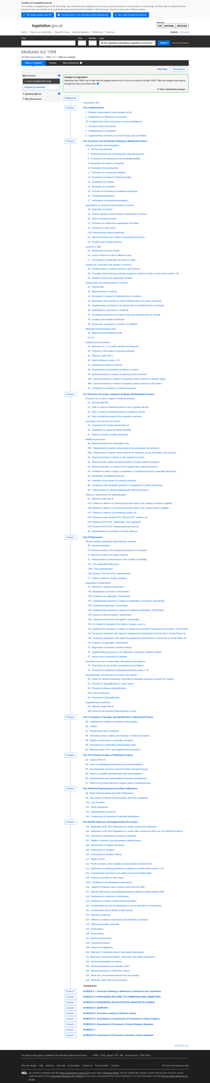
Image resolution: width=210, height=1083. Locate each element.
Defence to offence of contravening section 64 (114, 513)
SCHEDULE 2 (89, 1002)
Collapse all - (70, 98)
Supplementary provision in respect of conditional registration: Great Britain (128, 610)
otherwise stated (111, 1073)
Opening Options (31, 94)
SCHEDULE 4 (89, 1013)
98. (87, 793)
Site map (61, 1065)
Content (52, 63)
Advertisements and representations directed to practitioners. (118, 778)
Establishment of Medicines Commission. (108, 117)
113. (88, 868)
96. (87, 778)
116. (88, 887)
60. (89, 462)
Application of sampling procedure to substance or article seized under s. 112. (127, 868)
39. (89, 324)
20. (89, 219)
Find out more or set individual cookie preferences (84, 15)
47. (89, 365)
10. (89, 168)
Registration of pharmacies (98, 583)
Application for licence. (102, 209)
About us (50, 1065)
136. (88, 980)
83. (89, 697)
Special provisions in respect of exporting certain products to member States (129, 379)
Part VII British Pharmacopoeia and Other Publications (110, 788)
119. (88, 901)
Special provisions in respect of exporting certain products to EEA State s (127, 383)
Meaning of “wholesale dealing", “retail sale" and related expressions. (123, 957)
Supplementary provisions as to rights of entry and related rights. (121, 873)
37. (89, 315)
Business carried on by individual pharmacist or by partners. (119, 550)
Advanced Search (180, 43)
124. (88, 924)
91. (87, 749)
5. (86, 136)
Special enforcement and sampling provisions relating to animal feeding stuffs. (127, 892)
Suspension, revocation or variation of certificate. (114, 324)
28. (89, 269)
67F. (90, 526)
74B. (90, 596)
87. (87, 731)
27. (89, 260)
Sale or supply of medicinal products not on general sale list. (120, 407)
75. (89, 647)
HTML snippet (106, 1055)
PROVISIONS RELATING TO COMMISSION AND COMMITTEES (129, 997)
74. (89, 587)
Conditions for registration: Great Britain (111, 596)
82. (89, 688)
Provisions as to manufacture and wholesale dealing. (115, 159)
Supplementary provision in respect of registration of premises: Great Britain (129, 601)
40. (89, 333)
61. (89, 467)
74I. (89, 629)
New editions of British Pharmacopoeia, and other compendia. (118, 798)
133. (88, 966)
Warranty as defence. (100, 915)
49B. (90, 383)
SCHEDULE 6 (89, 1024)
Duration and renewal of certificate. (108, 319)
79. (89, 670)
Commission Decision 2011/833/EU (67, 1076)
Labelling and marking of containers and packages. (113, 722)
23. (89, 237)
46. (89, 360)
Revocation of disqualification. (105, 697)
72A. (90, 564)
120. (88, 906)
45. (89, 356)
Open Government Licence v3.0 (74, 1073)
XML (122, 1055)
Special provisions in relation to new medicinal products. (118, 457)
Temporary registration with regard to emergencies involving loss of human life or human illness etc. (139, 633)
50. (89, 388)
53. (89, 412)
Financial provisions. (100, 943)
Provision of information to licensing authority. (113, 351)
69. (89, 545)
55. (89, 425)
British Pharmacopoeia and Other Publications (111, 793)
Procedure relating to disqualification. (109, 688)
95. (87, 774)
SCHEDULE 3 (89, 1008)
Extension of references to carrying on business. (113, 836)
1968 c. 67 (50, 57)
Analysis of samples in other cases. (107, 878)
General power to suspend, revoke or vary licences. (116, 269)
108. (88, 845)
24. (89, 242)
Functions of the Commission (102, 126)
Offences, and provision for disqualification (106, 495)
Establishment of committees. (102, 131)
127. (88, 938)
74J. (90, 633)
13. (89, 182)
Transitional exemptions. (103, 196)
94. (87, 769)
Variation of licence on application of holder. (112, 278)
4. (86, 131)
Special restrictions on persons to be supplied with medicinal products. (124, 467)
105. (88, 831)
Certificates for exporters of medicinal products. (114, 388)
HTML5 (95, 1055)
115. (88, 878)
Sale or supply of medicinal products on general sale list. (118, 412)
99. (87, 798)
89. (87, 740)
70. (89, 550)
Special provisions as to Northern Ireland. (110, 971)
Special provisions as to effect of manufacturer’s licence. (118, 237)
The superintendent (103, 569)
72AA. (91, 569)
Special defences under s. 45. (105, 360)
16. (89, 196)
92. (87, 760)
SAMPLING (102, 1008)
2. (86, 117)
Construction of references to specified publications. (115, 816)
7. (88, 154)
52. (89, 407)
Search (163, 43)
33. (89, 296)
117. (88, 892)
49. (89, 374)
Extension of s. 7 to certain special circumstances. (115, 346)
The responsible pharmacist (106, 564)
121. (88, 910)
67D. (90, 517)
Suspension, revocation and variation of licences (108, 265)
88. (87, 736)
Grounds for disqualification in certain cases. (112, 684)
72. (89, 559)
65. (89, 485)
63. (89, 476)
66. (89, 490)
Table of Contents (33, 63)
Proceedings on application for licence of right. (113, 260)
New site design (28, 1065)
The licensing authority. (101, 149)
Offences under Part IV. (102, 706)
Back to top (183, 1045)
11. (89, 172)
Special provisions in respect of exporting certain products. (119, 374)
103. (88, 816)
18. (89, 209)
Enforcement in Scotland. (102, 850)
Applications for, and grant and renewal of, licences (110, 205)
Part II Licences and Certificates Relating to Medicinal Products (115, 141)
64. (89, 480)
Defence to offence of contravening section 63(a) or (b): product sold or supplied (130, 508)
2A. (87, 121)
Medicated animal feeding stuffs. (107, 333)
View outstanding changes (171, 89)
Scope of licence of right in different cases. (111, 255)
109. (88, 850)
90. (87, 745)
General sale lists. (100, 402)
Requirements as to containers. (104, 731)
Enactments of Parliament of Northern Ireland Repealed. (125, 1035)
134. (88, 971)
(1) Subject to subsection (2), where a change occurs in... (120, 624)
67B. (90, 508)
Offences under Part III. (102, 499)
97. (87, 783)
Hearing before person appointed (108, 232)
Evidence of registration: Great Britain (110, 643)
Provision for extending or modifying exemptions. (114, 191)
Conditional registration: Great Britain (110, 605)
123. (88, 920)
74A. (90, 591)
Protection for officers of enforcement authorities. (113, 901)
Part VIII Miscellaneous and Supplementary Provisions (110, 822)
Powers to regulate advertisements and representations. (116, 774)
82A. (90, 693)
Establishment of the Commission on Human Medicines (115, 121)
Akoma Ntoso (131, 1055)
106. (88, 836)
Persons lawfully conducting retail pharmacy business (111, 541)
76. (89, 652)
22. (89, 228)
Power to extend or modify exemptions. (110, 434)
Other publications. (99, 807)
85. (87, 722)
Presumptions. (97, 933)
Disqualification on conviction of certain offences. (114, 531)
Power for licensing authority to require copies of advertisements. (120, 783)
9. (88, 163)
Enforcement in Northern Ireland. (106, 854)
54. (89, 416)
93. (87, 764)
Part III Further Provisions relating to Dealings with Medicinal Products (119, 394)
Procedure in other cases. (103, 228)
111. (88, 859)
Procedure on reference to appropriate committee (115, 223)
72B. (90, 573)
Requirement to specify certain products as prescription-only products (126, 448)
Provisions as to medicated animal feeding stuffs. (112, 745)
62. (89, 471)
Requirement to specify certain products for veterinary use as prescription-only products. (135, 453)
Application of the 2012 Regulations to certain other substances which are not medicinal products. (136, 831)
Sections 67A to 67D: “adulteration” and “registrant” (117, 522)
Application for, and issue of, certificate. (110, 310)
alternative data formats (70, 1055)
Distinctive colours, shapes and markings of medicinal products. (119, 736)
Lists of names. (97, 802)
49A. (90, 379)
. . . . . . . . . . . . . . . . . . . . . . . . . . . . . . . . (113, 337)
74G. (90, 619)
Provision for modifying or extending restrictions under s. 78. (120, 670)
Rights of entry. (97, 859)
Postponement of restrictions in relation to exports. (115, 369)
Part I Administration (93, 107)
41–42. (91, 337)
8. (88, 159)
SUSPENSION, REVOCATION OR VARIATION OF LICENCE (125, 1002)
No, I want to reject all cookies (132, 15)
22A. (90, 232)
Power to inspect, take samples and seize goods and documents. (121, 864)
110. (88, 854)
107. (88, 840)
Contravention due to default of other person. (111, 910)
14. (89, 186)
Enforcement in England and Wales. (107, 845)
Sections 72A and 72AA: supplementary (111, 573)
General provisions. (100, 545)
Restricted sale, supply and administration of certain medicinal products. (125, 462)
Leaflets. (93, 726)
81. (89, 684)
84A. (90, 711)
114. (88, 873)
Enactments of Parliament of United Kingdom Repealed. (125, 1024)
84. (89, 706)
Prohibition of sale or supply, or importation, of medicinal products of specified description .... (135, 471)
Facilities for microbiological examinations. (112, 882)
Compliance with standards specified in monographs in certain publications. (127, 485)
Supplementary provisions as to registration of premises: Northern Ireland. (126, 652)
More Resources (71, 63)
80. (89, 679)
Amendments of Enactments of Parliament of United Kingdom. (128, 1019)
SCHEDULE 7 (89, 1029)
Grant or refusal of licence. (104, 219)
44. (89, 351)
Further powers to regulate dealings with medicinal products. (120, 490)
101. (88, 807)
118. (88, 896)
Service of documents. (101, 938)
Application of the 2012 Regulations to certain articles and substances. (124, 826)
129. (88, 947)
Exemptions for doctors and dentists (107, 163)
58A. (90, 448)
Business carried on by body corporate (109, 555)
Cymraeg (184, 32)
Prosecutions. (97, 929)
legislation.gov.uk (42, 24)
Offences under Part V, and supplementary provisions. (115, 749)
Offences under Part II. (102, 356)
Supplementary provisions (98, 342)
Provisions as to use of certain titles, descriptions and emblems (115, 661)
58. (89, 443)
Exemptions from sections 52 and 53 (103, 421)
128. (88, 943)
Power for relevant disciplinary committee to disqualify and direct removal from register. (132, 679)
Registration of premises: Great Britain (111, 591)
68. (89, 531)
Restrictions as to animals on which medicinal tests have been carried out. (126, 301)
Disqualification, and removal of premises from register (111, 675)
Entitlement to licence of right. (105, 250)
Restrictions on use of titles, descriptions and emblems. (117, 665)
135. (88, 975)
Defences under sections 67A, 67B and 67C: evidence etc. (120, 517)
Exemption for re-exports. (103, 186)
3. (86, 126)
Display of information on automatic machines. (111, 740)
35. (89, 305)
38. (89, 319)
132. (88, 961)
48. (89, 369)
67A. (90, 503)
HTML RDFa (145, 1055)
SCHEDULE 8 (89, 1035)
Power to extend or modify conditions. (109, 578)
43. (89, 346)
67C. (90, 513)
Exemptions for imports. (102, 182)
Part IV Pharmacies (93, 537)
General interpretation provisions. (106, 961)
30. (89, 278)
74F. (90, 615)
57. (89, 434)
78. (89, 665)
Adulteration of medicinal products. (108, 476)
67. (89, 499)
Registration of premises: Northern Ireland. (111, 647)
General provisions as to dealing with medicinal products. (117, 154)
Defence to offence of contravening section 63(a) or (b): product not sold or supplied (132, 503)
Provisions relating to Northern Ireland (116, 1013)
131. (88, 957)
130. (88, 952)
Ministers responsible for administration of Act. (110, 112)
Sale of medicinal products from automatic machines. (116, 416)
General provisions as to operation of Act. (110, 966)
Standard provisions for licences (106, 365)
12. (89, 177)
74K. (90, 638)
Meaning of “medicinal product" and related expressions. (117, 952)
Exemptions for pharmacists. (104, 168)
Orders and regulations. (101, 947)
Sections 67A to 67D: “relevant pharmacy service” (115, 526)
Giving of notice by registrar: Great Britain (112, 615)
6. (88, 149)
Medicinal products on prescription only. (110, 443)
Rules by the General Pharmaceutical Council (114, 711)
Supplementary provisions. (103, 812)
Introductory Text (91, 103)
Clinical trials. (97, 287)
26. (89, 255)
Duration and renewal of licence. (106, 242)
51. (89, 402)
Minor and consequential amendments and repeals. (115, 975)
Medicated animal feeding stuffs (101, 329)
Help (41, 1065)
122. (88, 915)
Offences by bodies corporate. (104, 924)
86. (87, 726)
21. (89, 223)
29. (89, 273)
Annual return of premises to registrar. (109, 657)
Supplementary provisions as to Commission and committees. (117, 136)
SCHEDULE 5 (89, 1018)
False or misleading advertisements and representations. (116, 764)
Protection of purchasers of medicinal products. (113, 480)
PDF (116, 1055)
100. (88, 802)
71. (89, 555)
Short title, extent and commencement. (109, 980)
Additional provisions (95, 439)
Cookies (115, 1065)
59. (89, 457)
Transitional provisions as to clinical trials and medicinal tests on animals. (126, 315)
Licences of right (93, 247)
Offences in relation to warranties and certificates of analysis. (119, 920)
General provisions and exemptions (102, 145)
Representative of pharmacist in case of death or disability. (119, 559)
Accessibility (74, 1065)
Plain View (162, 69)
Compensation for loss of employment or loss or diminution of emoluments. (126, 906)
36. (89, 310)
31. (89, 287)
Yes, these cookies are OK (39, 15)
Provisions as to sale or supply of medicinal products (110, 398)
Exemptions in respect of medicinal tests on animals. (116, 296)
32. (89, 291)
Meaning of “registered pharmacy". (108, 587)
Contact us (87, 1065)
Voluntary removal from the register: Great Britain (116, 619)
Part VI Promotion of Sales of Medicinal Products (108, 755)
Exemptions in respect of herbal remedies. (111, 177)
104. (88, 826)
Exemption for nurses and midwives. (108, 172)
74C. (90, 601)
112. (88, 864)
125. (88, 929)
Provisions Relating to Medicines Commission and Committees (128, 991)
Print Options (179, 69)
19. (89, 214)
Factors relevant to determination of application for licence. (119, 214)
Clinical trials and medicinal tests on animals (107, 283)
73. (89, 578)
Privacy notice (101, 1065)
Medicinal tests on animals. (104, 291)
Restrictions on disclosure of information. (110, 896)
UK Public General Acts (32, 57)
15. (89, 191)
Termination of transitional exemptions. (109, 200)
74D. (90, 605)
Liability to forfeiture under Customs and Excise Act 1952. (117, 887)
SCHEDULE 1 (89, 991)
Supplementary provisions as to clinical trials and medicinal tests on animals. (127, 305)
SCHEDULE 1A (90, 997)
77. (89, 657)
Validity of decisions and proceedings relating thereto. (115, 840)
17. (89, 200)
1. (86, 112)
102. (88, 812)
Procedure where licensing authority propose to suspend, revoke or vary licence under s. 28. (135, 273)
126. (88, 933)
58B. (90, 453)
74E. (90, 610)
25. (89, 250)
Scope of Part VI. (97, 760)
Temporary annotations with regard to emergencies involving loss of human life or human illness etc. (140, 638)
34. (89, 301)
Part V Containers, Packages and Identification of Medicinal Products (118, 717)
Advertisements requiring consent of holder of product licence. (118, 769)
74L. (90, 643)
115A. (88, 882)
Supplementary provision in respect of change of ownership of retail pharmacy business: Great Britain (140, 629)
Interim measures (101, 693)
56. (89, 430)
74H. (90, 624)
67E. (90, 522)
